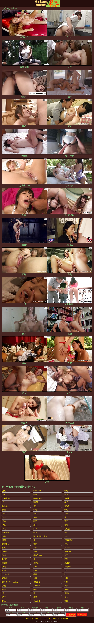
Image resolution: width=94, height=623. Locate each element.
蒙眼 (4, 510)
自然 (35, 548)
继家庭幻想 (69, 540)
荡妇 (66, 521)
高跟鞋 (36, 502)
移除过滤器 (82, 615)
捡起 (35, 574)
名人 (4, 529)
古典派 (67, 589)
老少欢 (36, 563)
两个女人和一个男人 (10, 582)
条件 (36, 619)
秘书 (66, 502)
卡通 (4, 521)
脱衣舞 (67, 548)
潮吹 (66, 536)
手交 (35, 494)
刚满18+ (68, 567)
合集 (4, 536)
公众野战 (36, 586)
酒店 (35, 513)
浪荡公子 (68, 551)
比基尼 (4, 506)
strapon (67, 544)
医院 (35, 510)
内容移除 (56, 619)
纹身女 (67, 563)
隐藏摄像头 (37, 498)
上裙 (66, 586)
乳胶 (35, 521)
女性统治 (5, 574)
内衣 (35, 529)
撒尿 (35, 578)
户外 (35, 567)
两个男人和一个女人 (41, 536)
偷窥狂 (67, 593)
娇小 (35, 570)
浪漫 (4, 555)
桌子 (66, 555)
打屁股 (67, 529)
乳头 (35, 551)
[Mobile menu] (2, 3)
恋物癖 (4, 578)
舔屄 (35, 597)
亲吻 (35, 517)
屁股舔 (67, 498)
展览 (4, 567)
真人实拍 (36, 601)
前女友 (4, 563)
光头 (4, 491)
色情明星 (36, 582)
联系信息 (29, 619)
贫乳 (66, 525)
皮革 (35, 525)
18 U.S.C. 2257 (45, 619)
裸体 (35, 544)
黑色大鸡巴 (6, 498)
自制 (35, 506)
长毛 (35, 532)
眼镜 (4, 601)
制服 (66, 582)
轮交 (4, 597)
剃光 (66, 513)
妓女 (66, 597)
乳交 (66, 574)
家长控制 (64, 619)
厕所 (66, 578)
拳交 (4, 589)
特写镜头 (5, 532)
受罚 (35, 589)
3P (66, 570)
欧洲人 (4, 559)
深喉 (4, 548)
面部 (4, 570)
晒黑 (66, 559)
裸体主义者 (37, 555)
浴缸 (4, 494)
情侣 (4, 540)
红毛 (66, 491)
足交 (4, 593)
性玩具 (67, 506)
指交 (4, 586)
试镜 (4, 525)
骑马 (66, 494)
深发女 (4, 513)
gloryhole (37, 491)
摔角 (66, 601)
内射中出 (5, 544)
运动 (66, 532)
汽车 (4, 517)
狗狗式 (4, 551)
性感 (66, 510)
